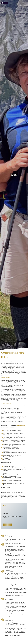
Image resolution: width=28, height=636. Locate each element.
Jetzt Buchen (7, 524)
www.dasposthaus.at (20, 425)
